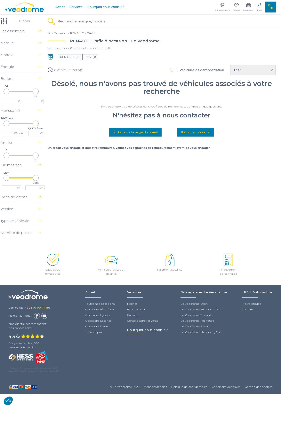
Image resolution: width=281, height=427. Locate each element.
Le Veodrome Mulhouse (197, 320)
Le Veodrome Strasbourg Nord (202, 309)
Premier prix (93, 332)
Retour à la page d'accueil (137, 132)
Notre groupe (251, 303)
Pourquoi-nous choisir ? (147, 330)
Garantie (132, 315)
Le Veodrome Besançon (197, 326)
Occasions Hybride (98, 315)
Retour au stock (198, 132)
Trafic (92, 57)
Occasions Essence (98, 320)
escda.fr (56, 370)
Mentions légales (155, 386)
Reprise (132, 303)
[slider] (9, 91)
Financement (136, 309)
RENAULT (71, 57)
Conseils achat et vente (142, 320)
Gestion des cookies (258, 386)
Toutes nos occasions (100, 303)
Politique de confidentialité (189, 386)
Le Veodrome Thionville (197, 315)
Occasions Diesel (96, 326)
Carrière (247, 309)
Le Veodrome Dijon (194, 303)
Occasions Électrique (99, 309)
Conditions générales (226, 386)
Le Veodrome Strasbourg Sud (201, 332)
